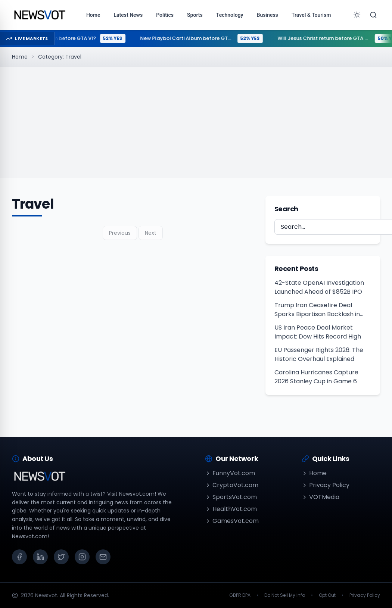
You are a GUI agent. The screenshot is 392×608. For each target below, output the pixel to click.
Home (20, 56)
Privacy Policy (325, 485)
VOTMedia (320, 497)
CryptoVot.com (231, 485)
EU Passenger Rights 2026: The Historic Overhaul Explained (318, 354)
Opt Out (327, 595)
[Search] (373, 15)
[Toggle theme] (357, 15)
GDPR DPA (240, 595)
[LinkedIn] (40, 556)
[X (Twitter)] (61, 556)
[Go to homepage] (39, 14)
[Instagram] (82, 556)
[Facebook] (19, 556)
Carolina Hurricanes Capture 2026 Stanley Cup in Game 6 (316, 377)
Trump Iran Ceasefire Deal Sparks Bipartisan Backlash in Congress (317, 310)
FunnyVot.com (230, 473)
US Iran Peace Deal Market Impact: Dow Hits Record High (317, 332)
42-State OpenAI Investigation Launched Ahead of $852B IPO (319, 287)
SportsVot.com (231, 497)
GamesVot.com (232, 521)
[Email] (103, 556)
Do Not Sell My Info (284, 595)
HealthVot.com (231, 509)
